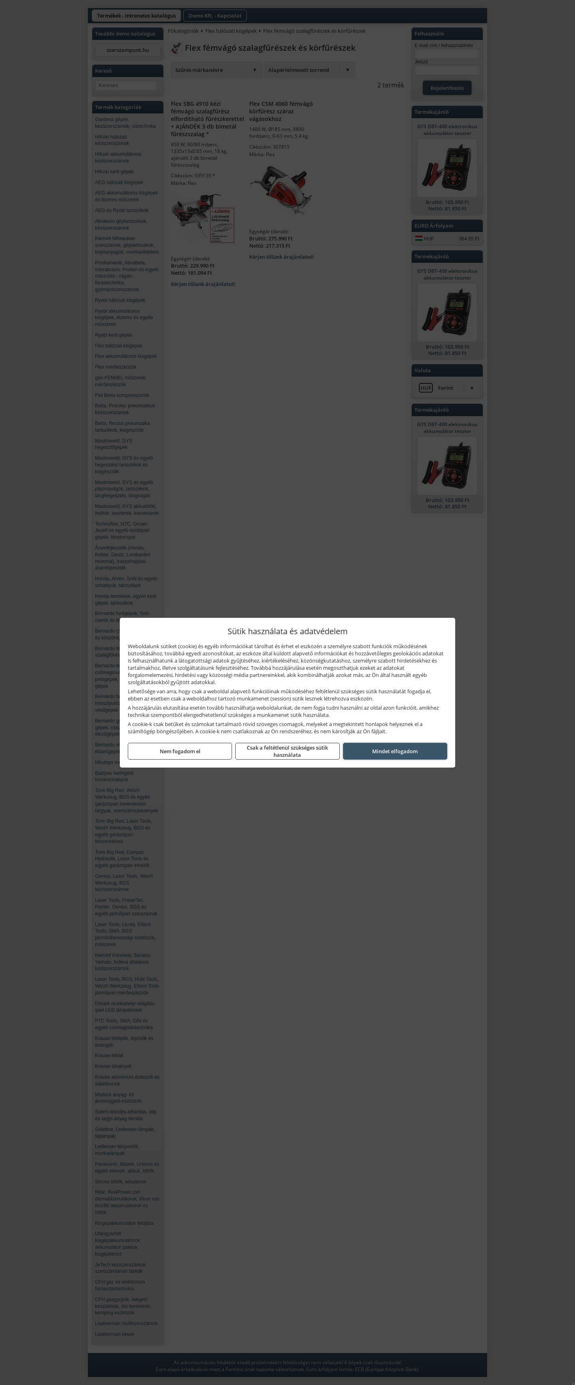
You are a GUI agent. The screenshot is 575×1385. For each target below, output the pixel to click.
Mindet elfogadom (395, 751)
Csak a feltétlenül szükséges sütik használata (287, 751)
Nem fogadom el (180, 751)
